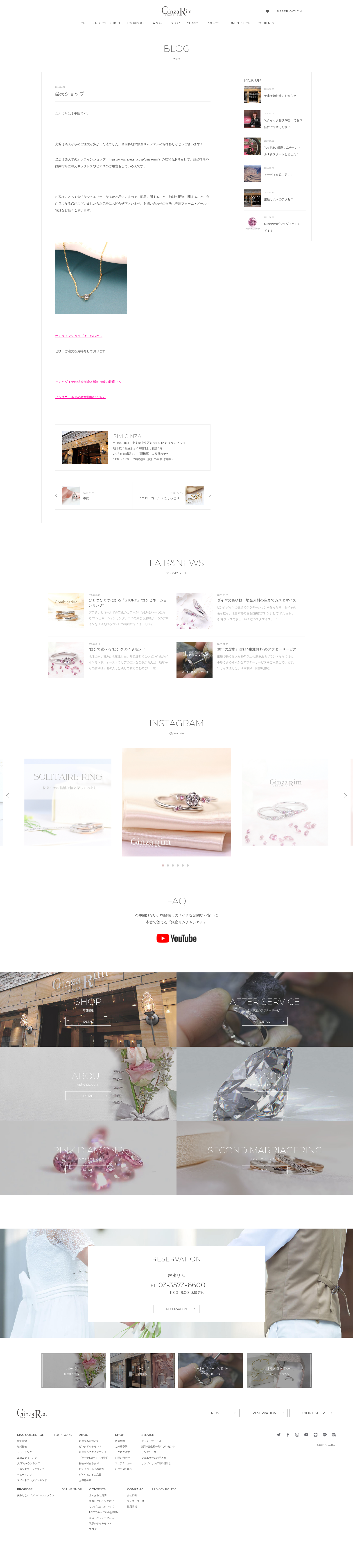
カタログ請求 (123, 1452)
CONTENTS (266, 23)
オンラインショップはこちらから (78, 336)
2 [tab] (168, 865)
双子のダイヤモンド (101, 1523)
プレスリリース (136, 1501)
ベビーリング (24, 1474)
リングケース (149, 1452)
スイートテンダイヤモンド (32, 1480)
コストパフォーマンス (102, 1517)
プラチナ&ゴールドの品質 (94, 1457)
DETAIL (88, 1021)
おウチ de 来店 (124, 1469)
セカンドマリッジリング (30, 1469)
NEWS (216, 1413)
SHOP (175, 23)
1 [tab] (163, 865)
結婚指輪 (22, 1446)
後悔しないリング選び (102, 1501)
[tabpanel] (176, 802)
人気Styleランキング (28, 1463)
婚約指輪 (22, 1440)
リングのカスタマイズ (102, 1506)
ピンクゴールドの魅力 (92, 1469)
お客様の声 (86, 1480)
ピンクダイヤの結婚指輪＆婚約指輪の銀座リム (88, 382)
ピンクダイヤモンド (91, 1446)
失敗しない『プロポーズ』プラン (35, 1495)
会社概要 (132, 1495)
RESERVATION (289, 11)
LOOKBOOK (136, 23)
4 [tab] (178, 865)
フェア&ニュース (125, 1463)
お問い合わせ (123, 1457)
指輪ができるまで (90, 1463)
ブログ (93, 1529)
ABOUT (158, 23)
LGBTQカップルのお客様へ (105, 1512)
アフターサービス (152, 1440)
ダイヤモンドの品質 (91, 1474)
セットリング (24, 1452)
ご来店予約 (122, 1446)
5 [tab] (183, 865)
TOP (82, 23)
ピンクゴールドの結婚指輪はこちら (80, 397)
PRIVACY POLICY (164, 1489)
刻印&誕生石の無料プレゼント (159, 1446)
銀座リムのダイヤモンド (93, 1452)
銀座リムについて (90, 1440)
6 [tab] (188, 865)
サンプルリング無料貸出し (157, 1463)
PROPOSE (214, 23)
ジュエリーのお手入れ (154, 1457)
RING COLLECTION (106, 23)
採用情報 (132, 1506)
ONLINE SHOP (239, 23)
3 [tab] (173, 865)
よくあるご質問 (98, 1495)
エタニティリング (27, 1457)
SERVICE (193, 23)
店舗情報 (121, 1440)
